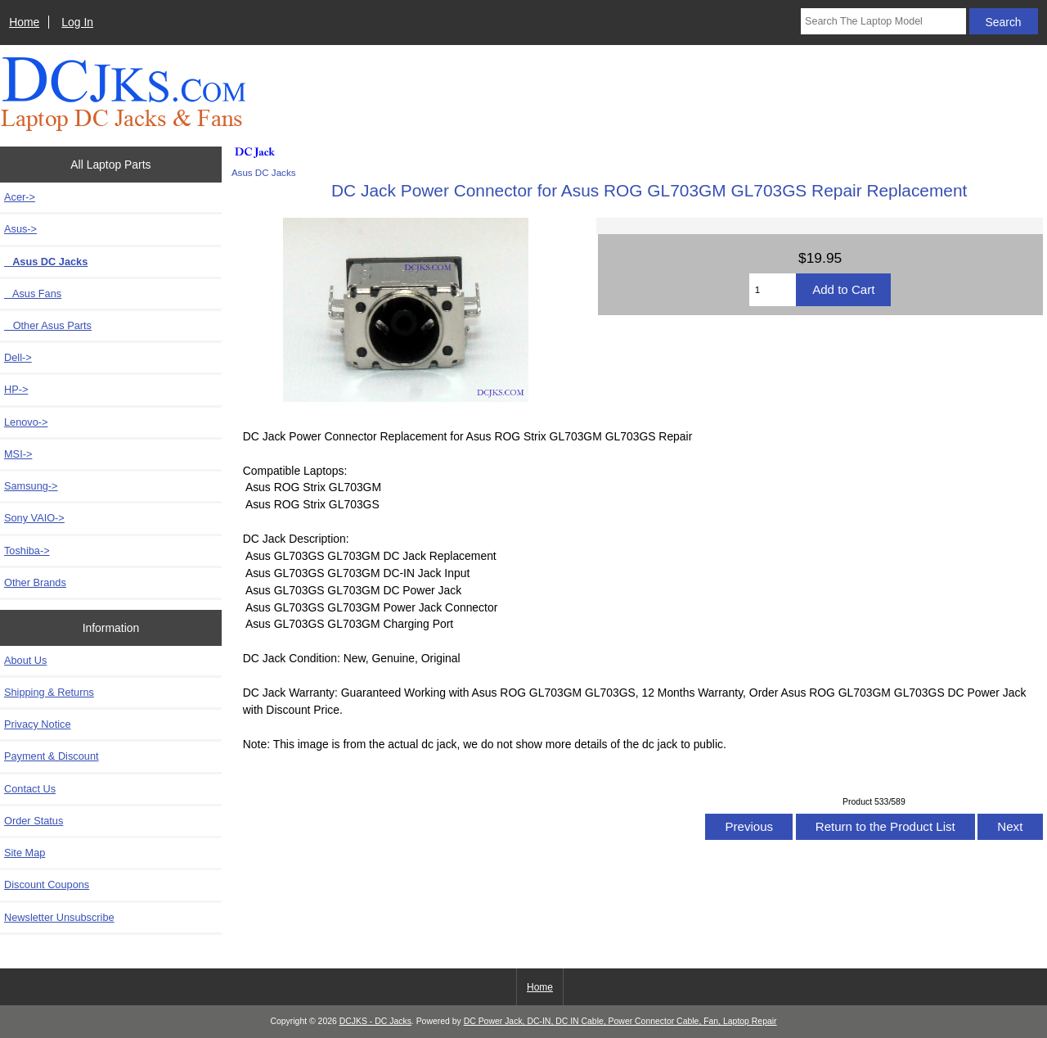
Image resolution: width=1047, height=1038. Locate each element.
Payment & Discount (51, 756)
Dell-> (18, 357)
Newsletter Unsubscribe (59, 917)
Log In (77, 22)
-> (20, 229)
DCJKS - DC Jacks (375, 1021)
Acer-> (19, 197)
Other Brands (35, 582)
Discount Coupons (46, 884)
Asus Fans (32, 293)
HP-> (16, 389)
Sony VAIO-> (34, 518)
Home (24, 22)
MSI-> (18, 454)
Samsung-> (31, 486)
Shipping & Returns (49, 692)
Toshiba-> (27, 550)
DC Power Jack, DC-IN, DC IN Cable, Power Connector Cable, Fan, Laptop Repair (620, 1021)
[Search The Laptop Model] (883, 21)
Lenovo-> (26, 422)
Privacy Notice (37, 724)
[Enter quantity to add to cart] (772, 289)
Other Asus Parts (48, 325)
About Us (25, 660)
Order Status (33, 821)
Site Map (24, 852)
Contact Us (30, 789)
